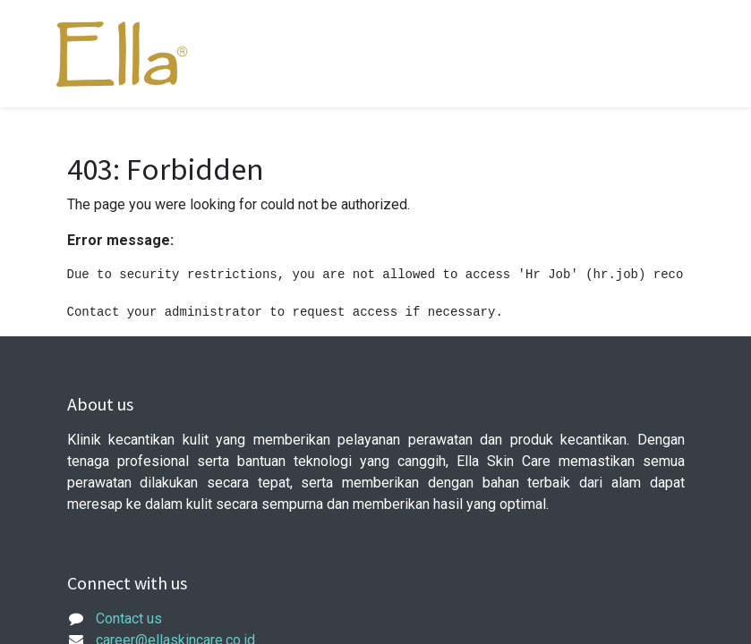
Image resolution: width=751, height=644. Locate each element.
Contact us (129, 618)
